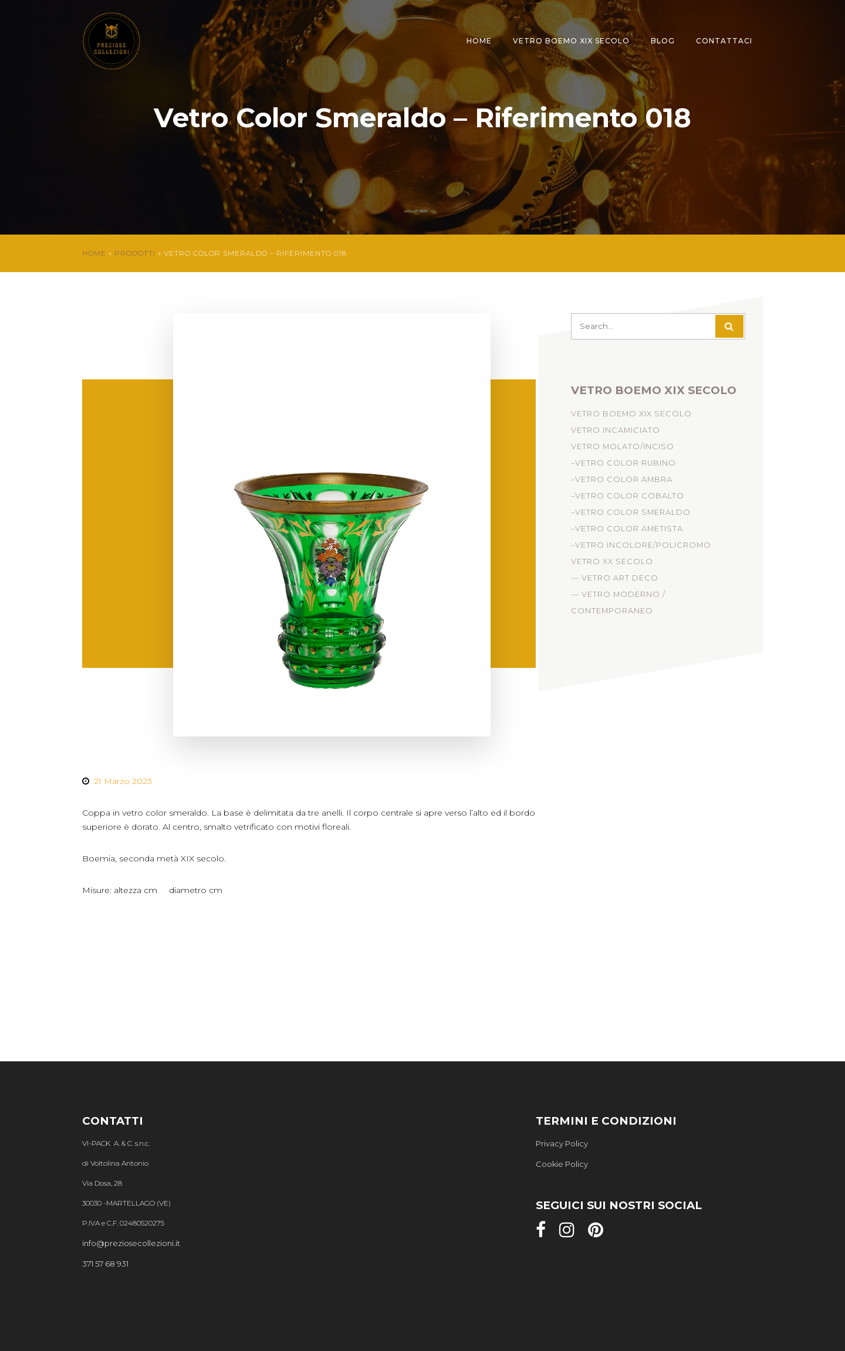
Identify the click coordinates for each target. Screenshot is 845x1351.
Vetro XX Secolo (612, 564)
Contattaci (724, 40)
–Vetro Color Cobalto (627, 498)
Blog (663, 40)
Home (479, 40)
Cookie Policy (562, 1164)
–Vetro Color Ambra (621, 482)
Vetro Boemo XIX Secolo (571, 40)
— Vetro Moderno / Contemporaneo (618, 605)
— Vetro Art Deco (614, 580)
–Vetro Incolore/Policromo (641, 548)
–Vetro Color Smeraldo (631, 515)
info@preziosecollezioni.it (131, 1243)
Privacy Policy (562, 1143)
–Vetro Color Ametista (627, 531)
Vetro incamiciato (615, 433)
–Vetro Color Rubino (623, 465)
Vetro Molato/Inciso (622, 449)
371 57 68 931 (105, 1263)
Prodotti (135, 253)
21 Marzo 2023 (123, 781)
